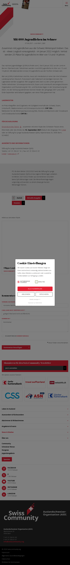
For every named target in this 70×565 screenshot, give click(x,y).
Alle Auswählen (35, 289)
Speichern (44, 294)
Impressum (31, 302)
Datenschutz (39, 302)
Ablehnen (26, 294)
